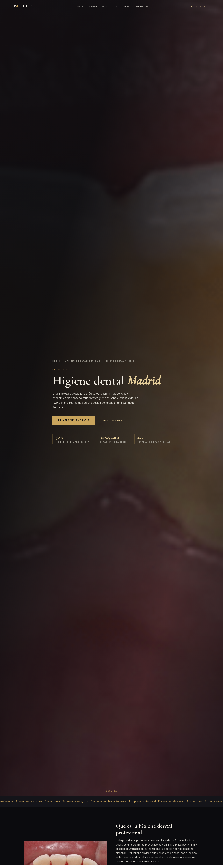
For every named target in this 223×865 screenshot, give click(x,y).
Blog (127, 6)
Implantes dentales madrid (82, 361)
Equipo (116, 6)
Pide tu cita (198, 6)
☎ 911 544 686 (112, 420)
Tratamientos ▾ (97, 6)
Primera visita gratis (73, 420)
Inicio (79, 6)
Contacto (141, 6)
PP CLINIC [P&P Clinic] (26, 6)
